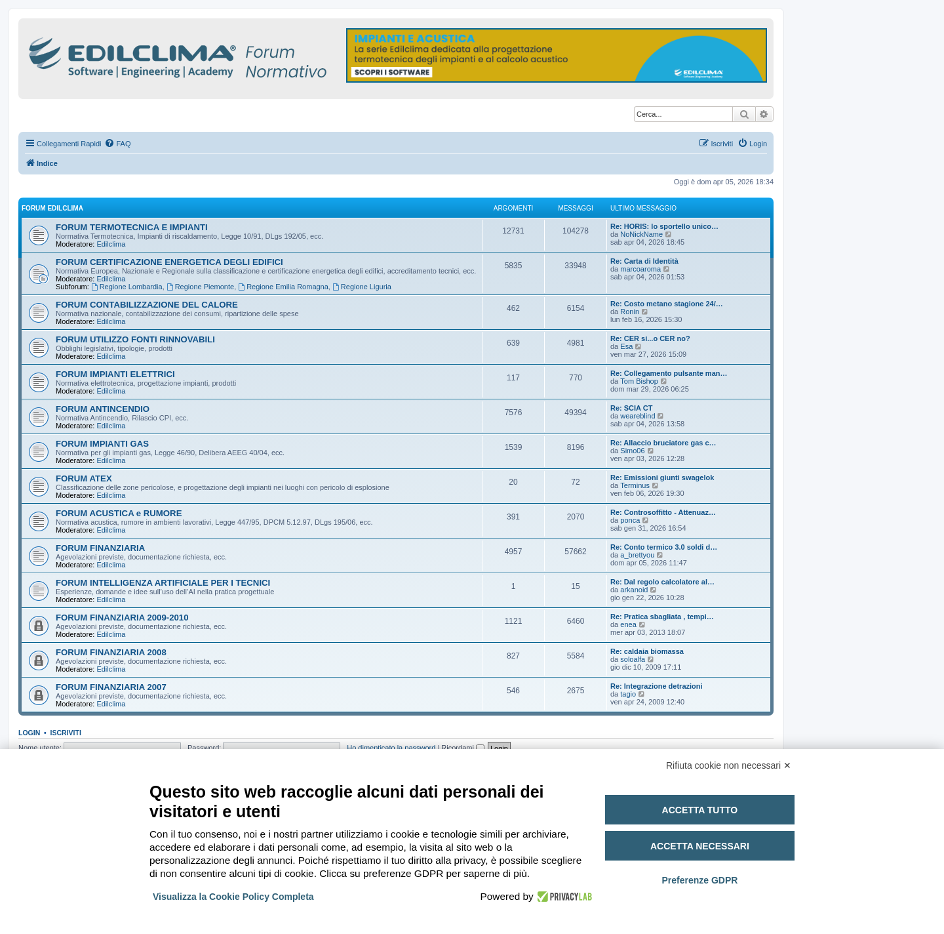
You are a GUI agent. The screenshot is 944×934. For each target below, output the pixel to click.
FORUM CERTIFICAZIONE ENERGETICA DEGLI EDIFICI (169, 262)
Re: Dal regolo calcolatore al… (662, 582)
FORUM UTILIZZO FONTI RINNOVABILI (135, 339)
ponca (630, 520)
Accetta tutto (700, 810)
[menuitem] (117, 144)
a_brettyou (637, 555)
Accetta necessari (699, 846)
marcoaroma (640, 269)
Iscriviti (65, 733)
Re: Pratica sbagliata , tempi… (662, 616)
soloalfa (632, 659)
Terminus (635, 485)
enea (628, 624)
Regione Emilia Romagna (283, 287)
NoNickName (641, 234)
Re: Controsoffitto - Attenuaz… (663, 512)
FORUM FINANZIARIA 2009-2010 (122, 617)
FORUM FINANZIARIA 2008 (111, 652)
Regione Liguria (361, 287)
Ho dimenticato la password (391, 748)
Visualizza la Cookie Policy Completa (233, 896)
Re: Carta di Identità (644, 261)
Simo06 (632, 451)
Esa (626, 346)
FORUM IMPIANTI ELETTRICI (115, 374)
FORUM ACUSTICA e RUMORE (119, 513)
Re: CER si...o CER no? (650, 338)
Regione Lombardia (127, 287)
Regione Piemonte (200, 287)
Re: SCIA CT (631, 408)
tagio (628, 694)
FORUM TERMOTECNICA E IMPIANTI (132, 227)
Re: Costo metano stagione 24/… (666, 304)
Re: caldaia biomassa (647, 651)
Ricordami (462, 748)
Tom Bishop (639, 381)
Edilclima (110, 244)
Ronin (629, 311)
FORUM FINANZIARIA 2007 (111, 687)
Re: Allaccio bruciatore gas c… (663, 443)
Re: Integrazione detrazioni (656, 686)
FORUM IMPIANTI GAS (102, 444)
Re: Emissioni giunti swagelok (662, 477)
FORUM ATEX (84, 478)
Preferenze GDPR (699, 880)
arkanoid (634, 590)
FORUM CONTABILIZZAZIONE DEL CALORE (147, 305)
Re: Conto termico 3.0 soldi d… (663, 547)
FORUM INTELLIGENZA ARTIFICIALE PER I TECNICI (163, 583)
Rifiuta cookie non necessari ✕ (728, 765)
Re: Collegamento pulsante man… (668, 373)
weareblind (637, 416)
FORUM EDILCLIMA (52, 208)
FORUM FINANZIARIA (100, 548)
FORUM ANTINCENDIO (102, 409)
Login (29, 733)
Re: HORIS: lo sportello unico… (664, 226)
